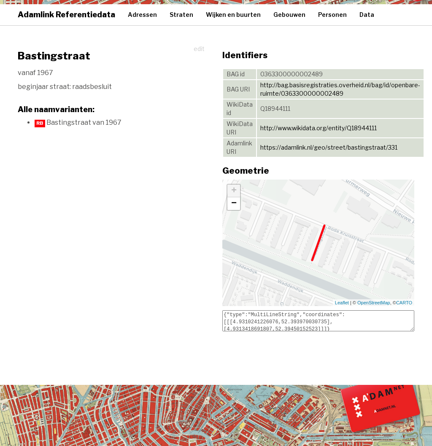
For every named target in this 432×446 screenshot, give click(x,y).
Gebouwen (289, 14)
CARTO (404, 302)
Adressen (142, 14)
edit (199, 48)
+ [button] (234, 191)
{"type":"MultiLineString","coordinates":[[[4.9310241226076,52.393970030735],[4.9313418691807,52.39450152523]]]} (318, 320)
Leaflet (342, 302)
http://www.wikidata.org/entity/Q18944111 (318, 128)
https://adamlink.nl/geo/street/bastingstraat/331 (328, 147)
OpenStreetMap (373, 302)
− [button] (234, 203)
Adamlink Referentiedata (66, 14)
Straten (181, 14)
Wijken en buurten (233, 14)
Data (366, 14)
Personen (332, 14)
